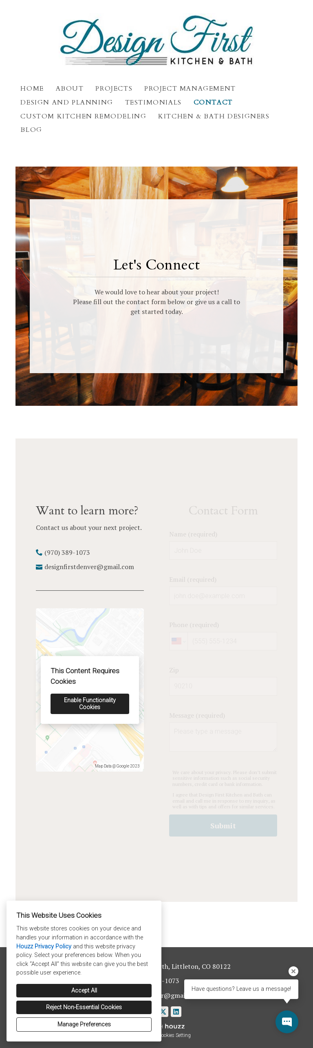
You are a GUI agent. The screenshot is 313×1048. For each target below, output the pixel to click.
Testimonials (153, 102)
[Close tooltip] (293, 971)
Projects (113, 88)
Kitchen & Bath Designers (213, 116)
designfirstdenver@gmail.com (89, 566)
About (70, 88)
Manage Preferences (84, 1024)
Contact (213, 102)
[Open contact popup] (287, 1021)
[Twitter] (163, 1011)
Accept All (84, 990)
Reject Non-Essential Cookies (84, 1007)
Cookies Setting (174, 1035)
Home (32, 88)
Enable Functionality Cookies (90, 704)
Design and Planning (66, 102)
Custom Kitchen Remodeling (83, 116)
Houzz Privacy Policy (43, 946)
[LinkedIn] (176, 1011)
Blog (31, 129)
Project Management (190, 88)
